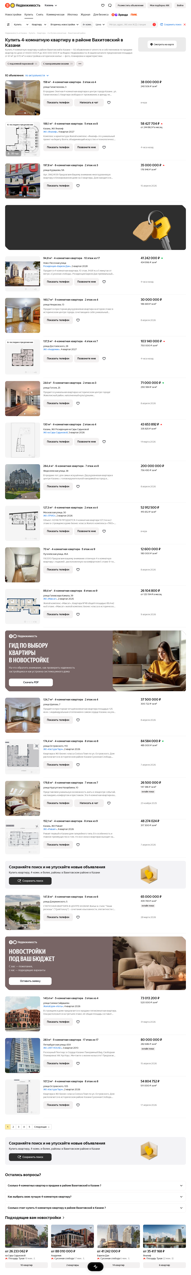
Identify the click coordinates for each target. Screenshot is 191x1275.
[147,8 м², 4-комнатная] (24, 914)
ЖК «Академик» (51, 349)
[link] (180, 5)
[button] (110, 5)
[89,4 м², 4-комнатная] (24, 608)
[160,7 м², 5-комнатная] (24, 317)
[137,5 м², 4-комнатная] (24, 358)
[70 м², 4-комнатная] (24, 566)
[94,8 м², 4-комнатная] (24, 275)
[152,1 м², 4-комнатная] (24, 838)
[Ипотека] (72, 14)
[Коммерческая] (55, 14)
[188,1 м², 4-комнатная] (24, 141)
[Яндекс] (7, 5)
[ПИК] (133, 14)
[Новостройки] (14, 14)
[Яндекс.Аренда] (119, 14)
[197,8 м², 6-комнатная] (24, 182)
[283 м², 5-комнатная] (24, 1057)
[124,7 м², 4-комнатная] (24, 717)
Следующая (41, 1127)
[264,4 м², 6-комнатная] (24, 483)
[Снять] (40, 14)
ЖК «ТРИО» (49, 515)
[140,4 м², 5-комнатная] (24, 1015)
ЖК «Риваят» (50, 829)
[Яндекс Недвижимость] (25, 5)
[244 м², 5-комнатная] (24, 400)
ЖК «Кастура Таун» (53, 749)
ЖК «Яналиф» (50, 131)
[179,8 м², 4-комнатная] (24, 800)
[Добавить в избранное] (109, 102)
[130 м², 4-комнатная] (24, 442)
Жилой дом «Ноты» (53, 1006)
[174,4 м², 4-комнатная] (24, 758)
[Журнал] (85, 14)
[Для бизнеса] (101, 14)
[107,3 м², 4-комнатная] (24, 1099)
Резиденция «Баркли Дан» (57, 266)
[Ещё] (80, 64)
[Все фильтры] (8, 24)
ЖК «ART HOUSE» (52, 1048)
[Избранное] (103, 5)
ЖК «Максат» (50, 599)
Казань (46, 128)
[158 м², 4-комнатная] (24, 99)
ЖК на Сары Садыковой (55, 432)
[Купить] (29, 14)
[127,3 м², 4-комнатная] (24, 525)
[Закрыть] (184, 24)
